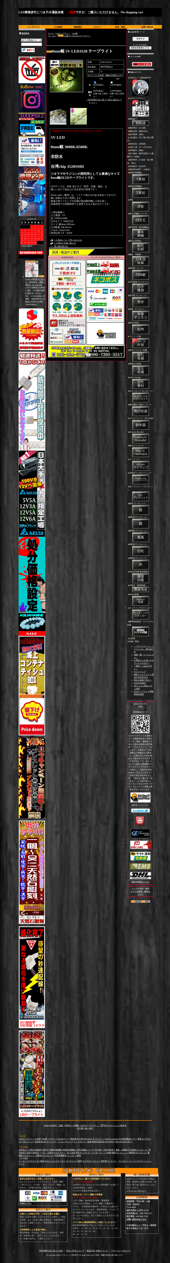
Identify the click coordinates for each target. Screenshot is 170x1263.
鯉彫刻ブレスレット (140, 522)
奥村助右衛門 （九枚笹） (140, 169)
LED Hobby (109, 1142)
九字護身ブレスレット (140, 287)
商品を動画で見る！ (143, 680)
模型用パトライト (109, 1161)
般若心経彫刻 (140, 246)
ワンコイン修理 (74, 1155)
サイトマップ (140, 672)
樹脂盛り (140, 122)
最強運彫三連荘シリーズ (140, 410)
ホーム (51, 33)
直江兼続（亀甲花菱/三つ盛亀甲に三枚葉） (140, 155)
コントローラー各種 (82, 1142)
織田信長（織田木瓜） (139, 131)
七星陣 (132, 638)
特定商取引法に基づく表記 (51, 1251)
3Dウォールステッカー (55, 1161)
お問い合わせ (147, 27)
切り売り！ (128, 1142)
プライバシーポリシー (136, 1191)
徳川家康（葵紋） (137, 134)
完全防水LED (40, 1142)
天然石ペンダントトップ (140, 478)
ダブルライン (98, 1139)
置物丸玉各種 (140, 369)
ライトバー (52, 1142)
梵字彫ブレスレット (140, 301)
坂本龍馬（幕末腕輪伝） (140, 232)
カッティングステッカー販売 (31, 1161)
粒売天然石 (140, 328)
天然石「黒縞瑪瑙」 (140, 588)
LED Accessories (112, 1139)
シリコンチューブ (65, 1142)
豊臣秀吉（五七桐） (138, 128)
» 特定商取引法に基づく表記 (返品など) (104, 100)
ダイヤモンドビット (91, 1161)
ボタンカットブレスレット (140, 396)
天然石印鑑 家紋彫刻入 (140, 577)
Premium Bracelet (140, 437)
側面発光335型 (76, 1139)
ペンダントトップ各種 (101, 1153)
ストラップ (140, 464)
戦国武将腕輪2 (140, 191)
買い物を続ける (61, 246)
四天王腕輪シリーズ (140, 219)
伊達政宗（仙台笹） (138, 166)
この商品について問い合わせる (68, 240)
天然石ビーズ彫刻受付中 (140, 87)
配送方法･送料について (97, 1251)
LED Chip (119, 1142)
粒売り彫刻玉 (33, 1153)
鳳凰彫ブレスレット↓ (140, 536)
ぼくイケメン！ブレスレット (140, 493)
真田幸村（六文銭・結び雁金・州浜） (140, 161)
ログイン (98, 27)
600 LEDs (88, 1139)
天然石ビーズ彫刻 (27, 1150)
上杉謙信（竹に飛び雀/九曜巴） (140, 139)
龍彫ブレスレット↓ (140, 509)
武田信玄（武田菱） (138, 144)
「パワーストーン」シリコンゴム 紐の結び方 (144, 649)
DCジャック (28, 1142)
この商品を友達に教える (65, 243)
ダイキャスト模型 (74, 1161)
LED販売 (58, 27)
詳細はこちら (26, 1203)
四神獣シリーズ (140, 273)
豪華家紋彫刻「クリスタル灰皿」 (140, 628)
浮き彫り (99, 1150)
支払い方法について (75, 1251)
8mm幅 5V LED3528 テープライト (74, 36)
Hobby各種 (140, 599)
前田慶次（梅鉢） (137, 150)
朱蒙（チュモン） (140, 314)
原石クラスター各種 (140, 355)
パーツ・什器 (140, 341)
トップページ (33, 27)
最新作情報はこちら (140, 882)
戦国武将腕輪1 (140, 178)
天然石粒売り (109, 1150)
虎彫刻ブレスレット (140, 563)
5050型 (38, 1139)
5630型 (44, 1139)
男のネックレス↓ (140, 451)
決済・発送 (120, 27)
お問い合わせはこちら (136, 1219)
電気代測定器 (98, 1142)
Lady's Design (140, 382)
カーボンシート (126, 1161)
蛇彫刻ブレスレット (140, 549)
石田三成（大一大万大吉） (141, 147)
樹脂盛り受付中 (42, 1150)
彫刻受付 (78, 27)
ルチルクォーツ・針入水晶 (140, 423)
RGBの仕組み (140, 683)
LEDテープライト (63, 33)
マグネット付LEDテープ (59, 1139)
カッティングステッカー (140, 613)
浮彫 (140, 205)
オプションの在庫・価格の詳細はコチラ (106, 75)
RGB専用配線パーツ (128, 1139)
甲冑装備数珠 (60, 1155)
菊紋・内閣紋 (140, 260)
